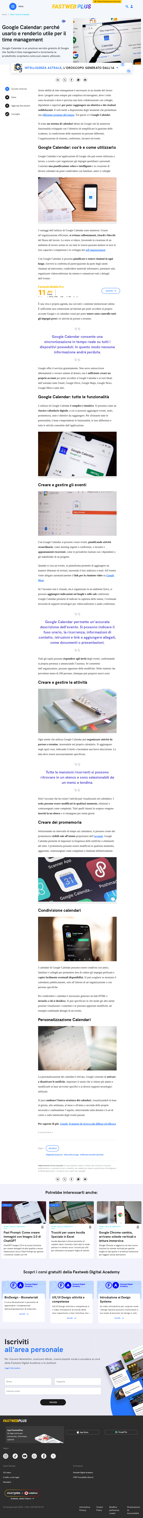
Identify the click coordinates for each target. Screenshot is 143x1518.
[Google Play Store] (121, 1432)
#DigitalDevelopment (54, 1155)
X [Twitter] (65, 80)
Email (85, 80)
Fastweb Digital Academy (83, 1472)
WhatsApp (78, 80)
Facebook (71, 80)
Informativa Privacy (84, 1509)
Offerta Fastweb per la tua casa (109, 2)
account (98, 836)
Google (53, 1148)
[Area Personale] (132, 6)
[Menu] (16, 6)
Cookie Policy (99, 1509)
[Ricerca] (127, 7)
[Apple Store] (82, 1432)
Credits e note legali (11, 1477)
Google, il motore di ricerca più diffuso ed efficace (88, 1123)
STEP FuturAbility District (83, 1477)
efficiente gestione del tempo (58, 114)
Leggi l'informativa (12, 1368)
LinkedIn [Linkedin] (58, 80)
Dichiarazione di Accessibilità (133, 1510)
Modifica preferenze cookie (114, 1510)
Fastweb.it (7, 1482)
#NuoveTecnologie (71, 1155)
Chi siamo (7, 1472)
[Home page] (71, 6)
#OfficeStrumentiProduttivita (91, 1155)
